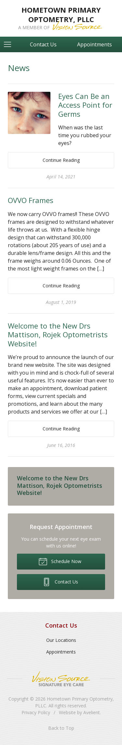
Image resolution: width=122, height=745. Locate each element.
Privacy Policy (35, 712)
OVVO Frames (30, 200)
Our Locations (61, 640)
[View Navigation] (10, 44)
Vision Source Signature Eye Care (61, 678)
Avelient (91, 712)
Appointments (94, 44)
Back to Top (61, 728)
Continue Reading (61, 160)
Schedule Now (59, 561)
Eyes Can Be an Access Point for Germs (85, 105)
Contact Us (43, 44)
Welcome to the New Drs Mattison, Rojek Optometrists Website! (58, 334)
